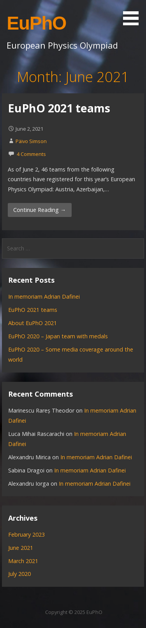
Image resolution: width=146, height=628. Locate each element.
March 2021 (23, 561)
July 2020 (19, 573)
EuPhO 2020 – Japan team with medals (58, 336)
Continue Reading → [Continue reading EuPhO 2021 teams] (39, 209)
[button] (133, 14)
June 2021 (20, 547)
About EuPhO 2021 (32, 323)
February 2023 (26, 534)
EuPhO (36, 23)
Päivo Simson (31, 141)
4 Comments (31, 153)
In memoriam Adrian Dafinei (44, 296)
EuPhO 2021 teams (59, 107)
